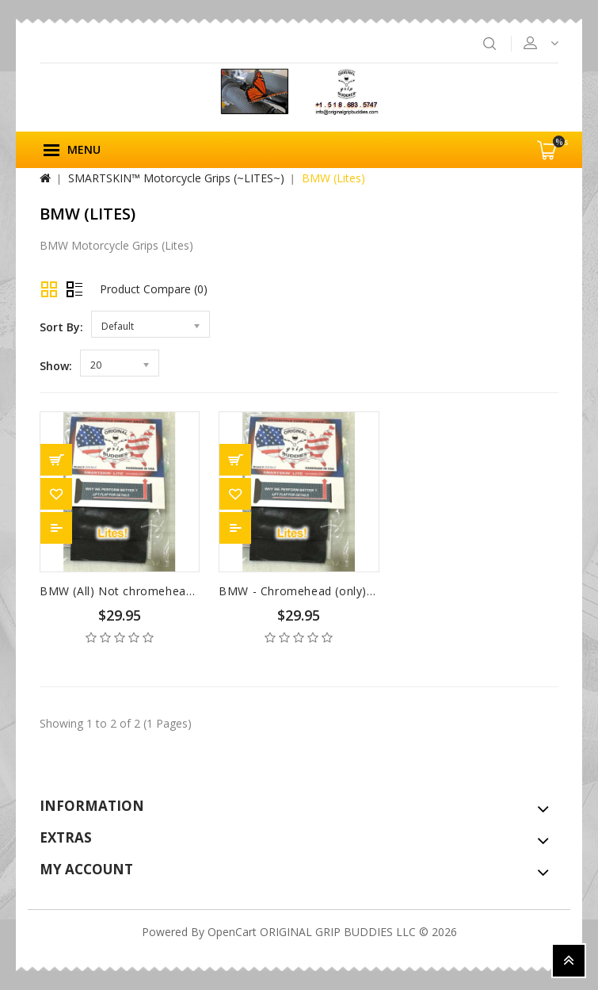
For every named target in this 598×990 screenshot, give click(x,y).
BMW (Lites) (333, 177)
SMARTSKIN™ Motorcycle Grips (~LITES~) (176, 177)
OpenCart (232, 931)
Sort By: (61, 326)
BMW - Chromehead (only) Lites (308, 590)
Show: (56, 365)
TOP (568, 960)
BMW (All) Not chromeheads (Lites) (139, 590)
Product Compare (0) (154, 288)
